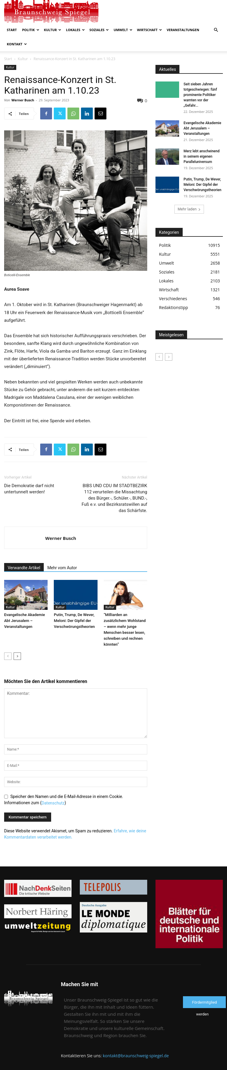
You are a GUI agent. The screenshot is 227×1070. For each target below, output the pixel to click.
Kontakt (17, 44)
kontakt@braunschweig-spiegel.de (136, 1055)
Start (12, 30)
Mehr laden (189, 209)
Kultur (52, 30)
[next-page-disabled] (168, 357)
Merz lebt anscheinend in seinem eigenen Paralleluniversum (202, 156)
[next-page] (17, 656)
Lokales (75, 30)
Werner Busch (23, 100)
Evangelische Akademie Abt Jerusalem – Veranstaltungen (24, 620)
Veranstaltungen (183, 30)
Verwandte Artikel (24, 567)
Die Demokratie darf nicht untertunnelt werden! (29, 489)
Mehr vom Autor (62, 567)
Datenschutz (53, 803)
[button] (216, 30)
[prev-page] (8, 656)
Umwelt (123, 30)
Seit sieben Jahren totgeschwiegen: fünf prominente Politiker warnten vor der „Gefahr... (200, 95)
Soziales (99, 30)
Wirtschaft (149, 30)
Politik (30, 30)
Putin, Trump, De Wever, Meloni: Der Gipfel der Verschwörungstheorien (74, 620)
